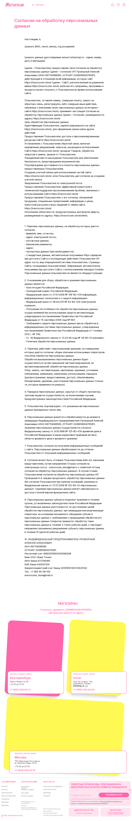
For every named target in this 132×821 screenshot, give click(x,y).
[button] (112, 4)
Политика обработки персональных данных (29, 808)
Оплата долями (27, 796)
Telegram (46, 796)
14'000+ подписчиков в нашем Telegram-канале (115, 813)
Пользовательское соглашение (28, 802)
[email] (83, 795)
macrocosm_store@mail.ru (53, 786)
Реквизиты (5, 799)
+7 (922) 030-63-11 (20, 689)
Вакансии (5, 802)
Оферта (24, 805)
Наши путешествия (8, 796)
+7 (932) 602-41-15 (25, 770)
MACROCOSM (115, 810)
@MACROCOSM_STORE (83, 810)
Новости (4, 789)
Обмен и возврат (27, 790)
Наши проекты (7, 793)
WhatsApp (47, 793)
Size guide (25, 793)
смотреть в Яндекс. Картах (21, 674)
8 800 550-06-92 (49, 789)
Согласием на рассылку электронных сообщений (92, 803)
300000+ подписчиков (84, 813)
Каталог (4, 786)
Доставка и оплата (25, 787)
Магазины (5, 805)
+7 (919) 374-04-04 (83, 689)
